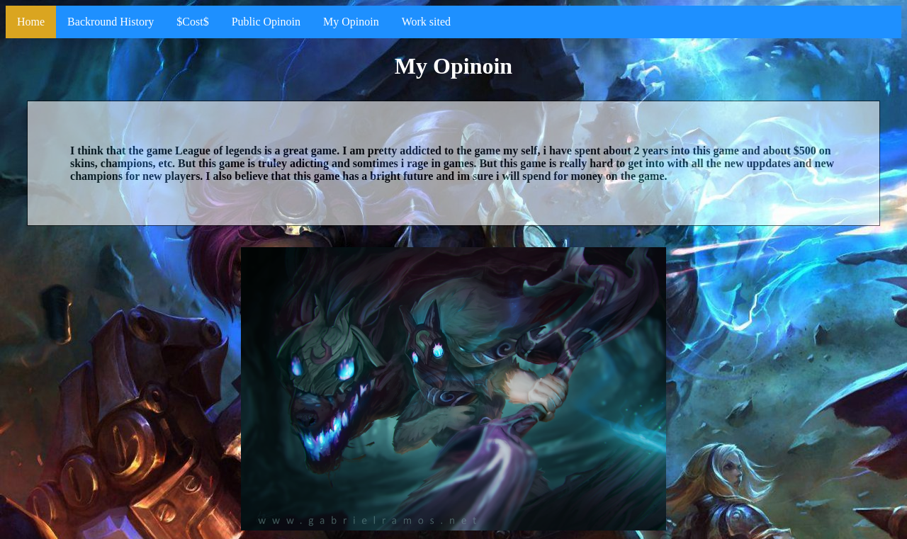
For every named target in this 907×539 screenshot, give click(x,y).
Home (31, 22)
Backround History (110, 22)
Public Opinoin (266, 22)
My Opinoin (351, 22)
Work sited (426, 22)
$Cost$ (192, 22)
